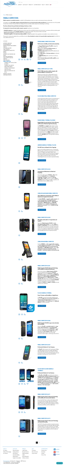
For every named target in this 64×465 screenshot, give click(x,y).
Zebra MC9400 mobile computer (46, 241)
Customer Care (44, 450)
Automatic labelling (16, 454)
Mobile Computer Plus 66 (44, 320)
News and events (35, 451)
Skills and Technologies (7, 451)
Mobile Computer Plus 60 (44, 217)
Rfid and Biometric (7, 44)
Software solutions (7, 48)
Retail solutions (15, 456)
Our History (5, 450)
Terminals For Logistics (9, 65)
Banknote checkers (7, 73)
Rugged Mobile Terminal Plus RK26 (46, 120)
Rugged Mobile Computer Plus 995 (46, 41)
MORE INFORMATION (41, 62)
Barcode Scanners (25, 451)
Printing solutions (16, 451)
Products (30, 4)
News (43, 4)
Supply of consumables (17, 457)
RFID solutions (15, 453)
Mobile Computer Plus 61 (44, 265)
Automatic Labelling (7, 43)
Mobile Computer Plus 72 (44, 418)
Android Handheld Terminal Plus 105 (47, 145)
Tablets (5, 46)
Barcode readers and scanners (9, 45)
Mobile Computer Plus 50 (44, 169)
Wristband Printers (7, 74)
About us (4, 448)
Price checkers (6, 60)
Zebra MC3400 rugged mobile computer (48, 193)
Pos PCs (4, 52)
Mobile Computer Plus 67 (44, 344)
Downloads (43, 451)
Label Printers (6, 49)
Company (19, 4)
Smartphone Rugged (8, 66)
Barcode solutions (16, 450)
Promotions (34, 450)
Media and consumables (8, 56)
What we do (25, 4)
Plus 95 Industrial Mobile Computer (47, 96)
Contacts (47, 4)
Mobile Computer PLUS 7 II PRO (45, 68)
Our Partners (5, 453)
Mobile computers (7, 61)
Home (4, 14)
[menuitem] (50, 4)
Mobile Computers (25, 453)
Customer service (37, 4)
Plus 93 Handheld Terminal (45, 293)
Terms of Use (43, 454)
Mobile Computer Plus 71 (44, 394)
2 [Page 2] (39, 442)
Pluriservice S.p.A (6, 461)
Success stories (34, 453)
